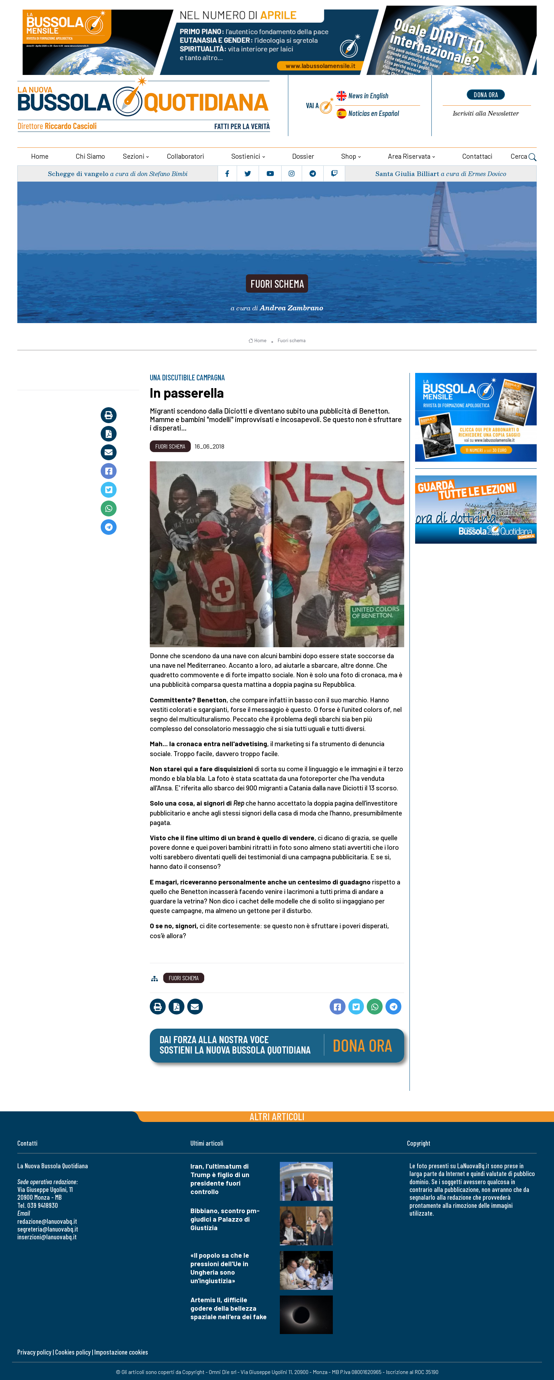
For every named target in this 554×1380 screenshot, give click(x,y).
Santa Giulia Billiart (407, 172)
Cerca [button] (524, 155)
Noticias (373, 111)
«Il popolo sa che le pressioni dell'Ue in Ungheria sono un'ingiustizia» (219, 1266)
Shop (348, 155)
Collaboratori (185, 155)
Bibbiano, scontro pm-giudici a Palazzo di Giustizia (225, 1217)
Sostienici (245, 155)
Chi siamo (90, 155)
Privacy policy (34, 1350)
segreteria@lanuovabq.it (47, 1227)
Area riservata (409, 155)
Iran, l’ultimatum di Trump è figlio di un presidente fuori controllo (219, 1177)
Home (39, 155)
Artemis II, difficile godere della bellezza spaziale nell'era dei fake (228, 1306)
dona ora (486, 94)
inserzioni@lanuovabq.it (47, 1235)
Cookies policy (72, 1350)
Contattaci (477, 155)
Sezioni (134, 155)
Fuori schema (277, 280)
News (367, 95)
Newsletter (486, 113)
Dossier (303, 155)
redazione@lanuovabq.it (47, 1220)
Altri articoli (277, 1115)
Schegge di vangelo (78, 172)
